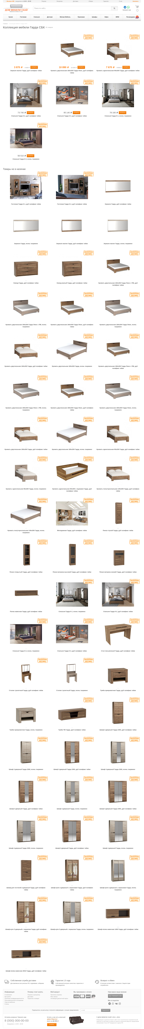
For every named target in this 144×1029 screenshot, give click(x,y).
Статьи (7, 1004)
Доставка (75, 1)
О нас (120, 1)
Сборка (91, 1)
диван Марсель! (52, 1019)
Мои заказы (54, 996)
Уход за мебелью (10, 1002)
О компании (8, 995)
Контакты (135, 1)
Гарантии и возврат (33, 998)
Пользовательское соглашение (14, 1000)
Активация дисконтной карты (59, 998)
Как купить (8, 996)
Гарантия (105, 1)
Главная (5, 23)
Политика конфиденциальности (14, 998)
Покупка (44, 1)
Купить (34, 67)
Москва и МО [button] (10, 1)
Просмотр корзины (56, 995)
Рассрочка (59, 1)
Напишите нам (115, 996)
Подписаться (105, 1010)
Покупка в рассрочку (34, 995)
